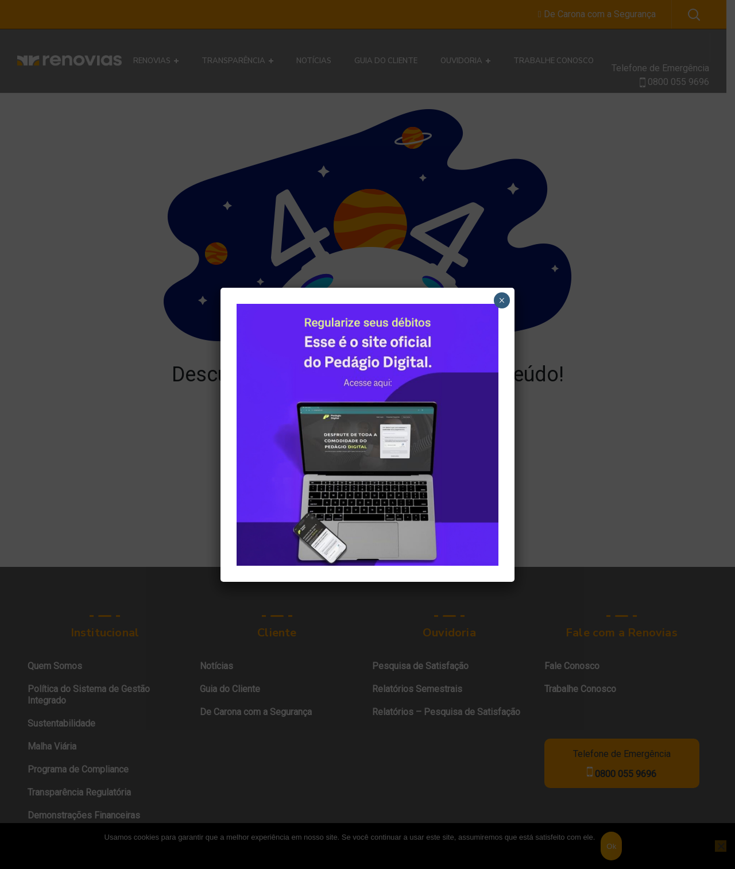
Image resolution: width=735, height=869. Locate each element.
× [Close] (501, 300)
